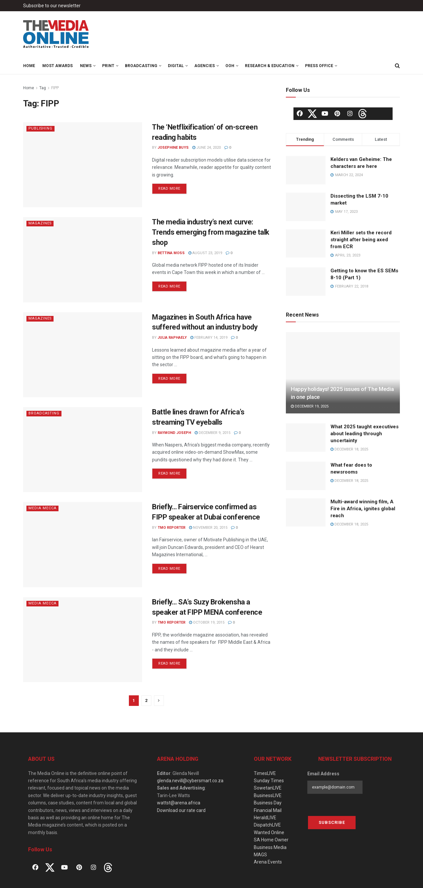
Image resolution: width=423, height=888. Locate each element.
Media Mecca (42, 508)
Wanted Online (269, 832)
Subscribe (332, 822)
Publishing (41, 128)
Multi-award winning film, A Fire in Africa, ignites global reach (362, 509)
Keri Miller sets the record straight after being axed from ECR (361, 240)
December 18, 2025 (349, 449)
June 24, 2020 (206, 147)
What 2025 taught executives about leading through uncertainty (364, 434)
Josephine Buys (173, 147)
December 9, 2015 (212, 433)
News (86, 65)
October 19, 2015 (206, 622)
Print (108, 65)
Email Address (323, 773)
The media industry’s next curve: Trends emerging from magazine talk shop (210, 232)
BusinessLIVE (268, 795)
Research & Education (269, 65)
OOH (229, 65)
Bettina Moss (171, 253)
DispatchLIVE (267, 825)
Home (29, 65)
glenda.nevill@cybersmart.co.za (190, 780)
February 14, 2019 (208, 337)
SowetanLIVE (268, 788)
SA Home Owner (271, 839)
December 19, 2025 (309, 406)
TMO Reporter (171, 527)
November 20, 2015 (208, 527)
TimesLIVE (265, 773)
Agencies (204, 65)
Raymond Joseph (174, 433)
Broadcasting (141, 65)
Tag (42, 88)
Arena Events (268, 862)
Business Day (268, 802)
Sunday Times (269, 780)
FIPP (55, 88)
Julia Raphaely (172, 337)
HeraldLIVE (265, 817)
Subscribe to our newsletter (52, 5)
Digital (176, 65)
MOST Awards (57, 65)
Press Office (319, 65)
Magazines (40, 223)
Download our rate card (181, 810)
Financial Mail (268, 810)
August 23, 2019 (205, 253)
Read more (169, 188)
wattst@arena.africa (178, 802)
